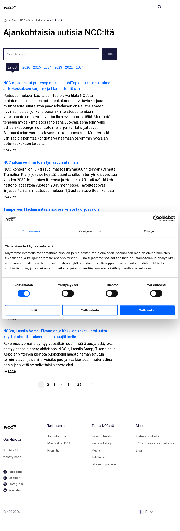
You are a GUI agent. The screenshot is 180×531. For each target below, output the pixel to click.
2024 (48, 67)
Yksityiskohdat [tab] (89, 231)
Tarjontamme (56, 436)
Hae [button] (110, 54)
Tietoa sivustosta (147, 436)
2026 (26, 67)
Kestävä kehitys (102, 443)
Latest (12, 67)
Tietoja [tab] (149, 231)
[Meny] (173, 7)
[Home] (5, 20)
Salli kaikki (147, 310)
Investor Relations (104, 436)
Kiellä (32, 310)
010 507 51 (10, 450)
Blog (139, 450)
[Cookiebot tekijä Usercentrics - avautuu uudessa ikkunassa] (156, 218)
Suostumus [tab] (31, 231)
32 (79, 384)
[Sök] (159, 7)
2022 (69, 67)
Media (38, 20)
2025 (37, 67)
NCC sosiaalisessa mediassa (155, 443)
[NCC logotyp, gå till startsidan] (10, 7)
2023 (58, 67)
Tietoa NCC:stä (21, 20)
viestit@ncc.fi (12, 457)
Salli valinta (90, 310)
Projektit (53, 450)
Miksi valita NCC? (58, 443)
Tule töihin (99, 457)
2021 (80, 67)
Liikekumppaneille (104, 464)
